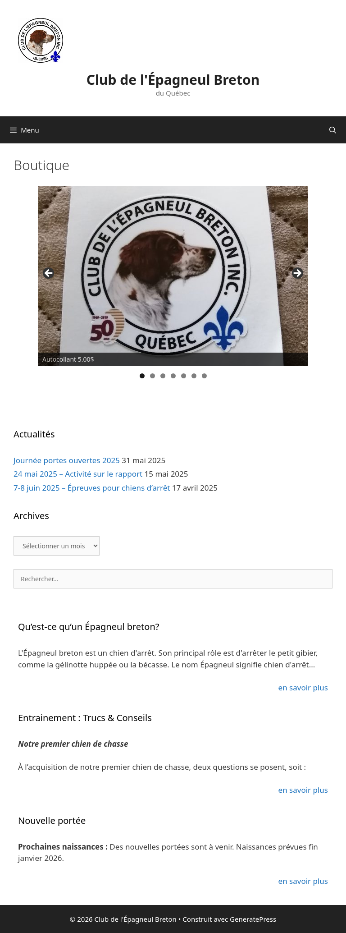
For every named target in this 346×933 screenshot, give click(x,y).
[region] (173, 276)
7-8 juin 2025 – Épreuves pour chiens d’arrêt (92, 488)
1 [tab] (142, 375)
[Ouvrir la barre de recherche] (332, 129)
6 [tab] (193, 375)
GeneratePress (253, 919)
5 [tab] (183, 375)
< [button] (49, 273)
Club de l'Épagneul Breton (173, 79)
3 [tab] (162, 375)
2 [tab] (152, 375)
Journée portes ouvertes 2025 (67, 460)
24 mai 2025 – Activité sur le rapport (78, 474)
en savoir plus (303, 687)
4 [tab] (173, 375)
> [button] (297, 273)
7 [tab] (204, 375)
